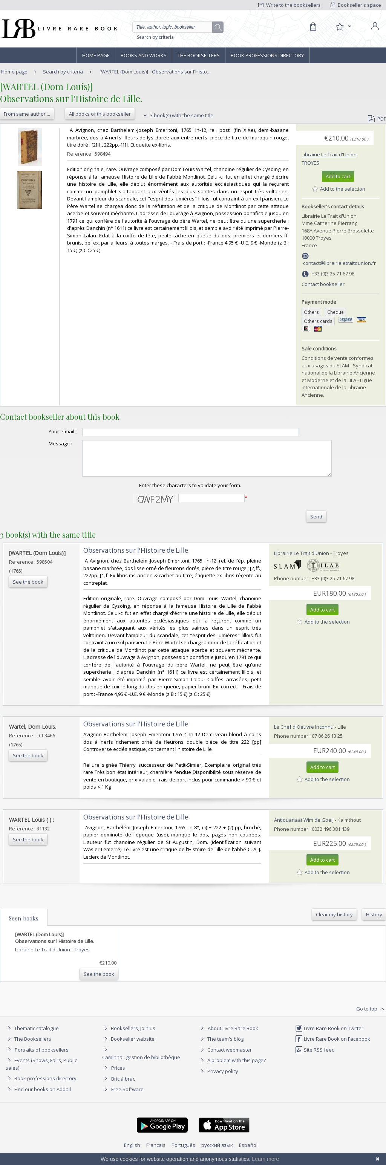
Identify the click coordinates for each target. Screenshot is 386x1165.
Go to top (371, 1016)
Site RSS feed (315, 1056)
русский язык (217, 1151)
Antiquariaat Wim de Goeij (304, 826)
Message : (45, 443)
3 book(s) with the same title (177, 115)
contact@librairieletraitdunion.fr (339, 263)
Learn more (265, 1159)
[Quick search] (175, 27)
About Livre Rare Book (233, 1035)
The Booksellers (199, 55)
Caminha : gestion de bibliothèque (141, 1064)
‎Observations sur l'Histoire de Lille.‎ (136, 557)
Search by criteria (155, 37)
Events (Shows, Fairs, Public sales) (41, 1070)
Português (183, 1151)
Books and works (144, 55)
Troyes (310, 162)
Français (155, 1151)
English (132, 1151)
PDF (377, 118)
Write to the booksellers (289, 5)
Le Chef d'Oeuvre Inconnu (304, 733)
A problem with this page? (232, 1067)
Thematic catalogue (32, 1035)
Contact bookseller (323, 284)
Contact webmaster (225, 1056)
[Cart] (313, 26)
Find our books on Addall (38, 1096)
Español (248, 1151)
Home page (96, 55)
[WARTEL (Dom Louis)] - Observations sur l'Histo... (155, 71)
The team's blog (221, 1045)
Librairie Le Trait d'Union (329, 154)
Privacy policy (218, 1078)
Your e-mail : (47, 431)
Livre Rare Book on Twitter (329, 1035)
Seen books (23, 925)
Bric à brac (123, 1085)
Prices (118, 1074)
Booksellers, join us (128, 1035)
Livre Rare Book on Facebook (332, 1045)
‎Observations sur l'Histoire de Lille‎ (135, 730)
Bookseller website (128, 1045)
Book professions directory (267, 55)
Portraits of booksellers (42, 1056)
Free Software (127, 1096)
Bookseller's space (356, 5)
